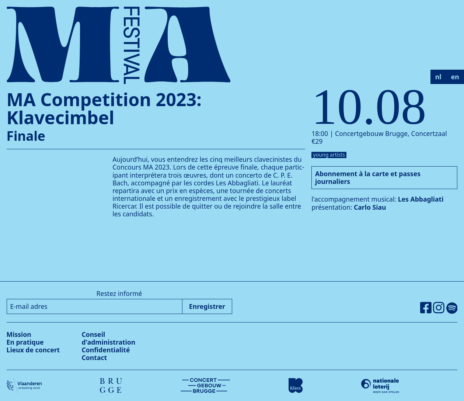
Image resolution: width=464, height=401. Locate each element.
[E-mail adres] (95, 306)
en (455, 76)
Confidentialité (106, 349)
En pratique (25, 342)
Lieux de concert (33, 349)
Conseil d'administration (109, 338)
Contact (94, 357)
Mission (19, 334)
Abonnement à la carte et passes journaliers (368, 177)
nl (438, 76)
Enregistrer (207, 306)
